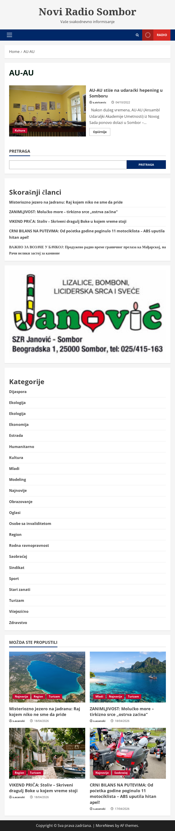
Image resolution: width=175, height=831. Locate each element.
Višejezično (18, 611)
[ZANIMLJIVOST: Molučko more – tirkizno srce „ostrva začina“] (128, 677)
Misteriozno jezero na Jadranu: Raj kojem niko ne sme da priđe (66, 202)
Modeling (17, 479)
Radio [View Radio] (154, 35)
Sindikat (16, 567)
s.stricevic (99, 102)
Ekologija (17, 402)
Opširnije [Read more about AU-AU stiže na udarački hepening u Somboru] (101, 132)
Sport (14, 578)
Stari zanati (19, 589)
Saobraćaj (18, 556)
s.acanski (19, 721)
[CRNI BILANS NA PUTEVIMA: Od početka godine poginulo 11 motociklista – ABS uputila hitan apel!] (128, 753)
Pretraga (19, 151)
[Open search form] (137, 35)
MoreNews (105, 825)
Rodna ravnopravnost (29, 545)
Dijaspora (18, 391)
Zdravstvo (18, 622)
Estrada (16, 435)
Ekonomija (19, 424)
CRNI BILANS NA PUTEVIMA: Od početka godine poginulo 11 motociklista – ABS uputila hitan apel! (123, 793)
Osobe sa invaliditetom (30, 523)
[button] (9, 35)
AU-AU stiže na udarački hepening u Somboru (47, 110)
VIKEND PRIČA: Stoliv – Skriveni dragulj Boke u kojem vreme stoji (68, 221)
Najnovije (18, 490)
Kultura (20, 130)
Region (15, 534)
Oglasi (15, 512)
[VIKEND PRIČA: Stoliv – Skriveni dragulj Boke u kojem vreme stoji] (47, 753)
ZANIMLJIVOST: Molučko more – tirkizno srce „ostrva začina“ (63, 211)
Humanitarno (21, 446)
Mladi (14, 468)
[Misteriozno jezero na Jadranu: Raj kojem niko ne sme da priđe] (47, 677)
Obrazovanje (20, 501)
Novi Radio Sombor (87, 11)
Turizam (16, 600)
